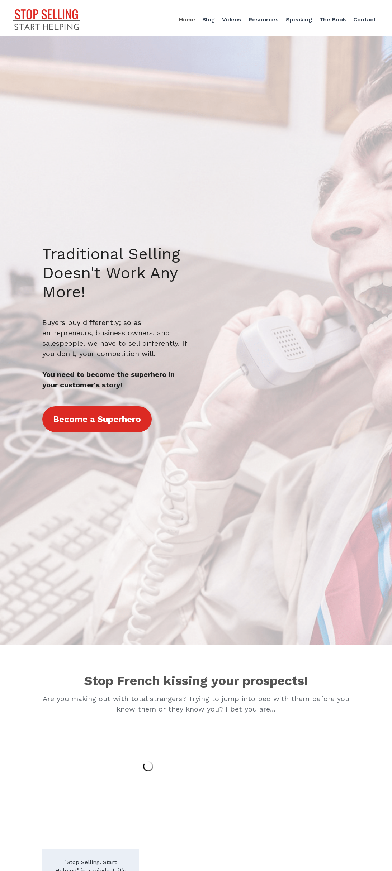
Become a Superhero (97, 419)
